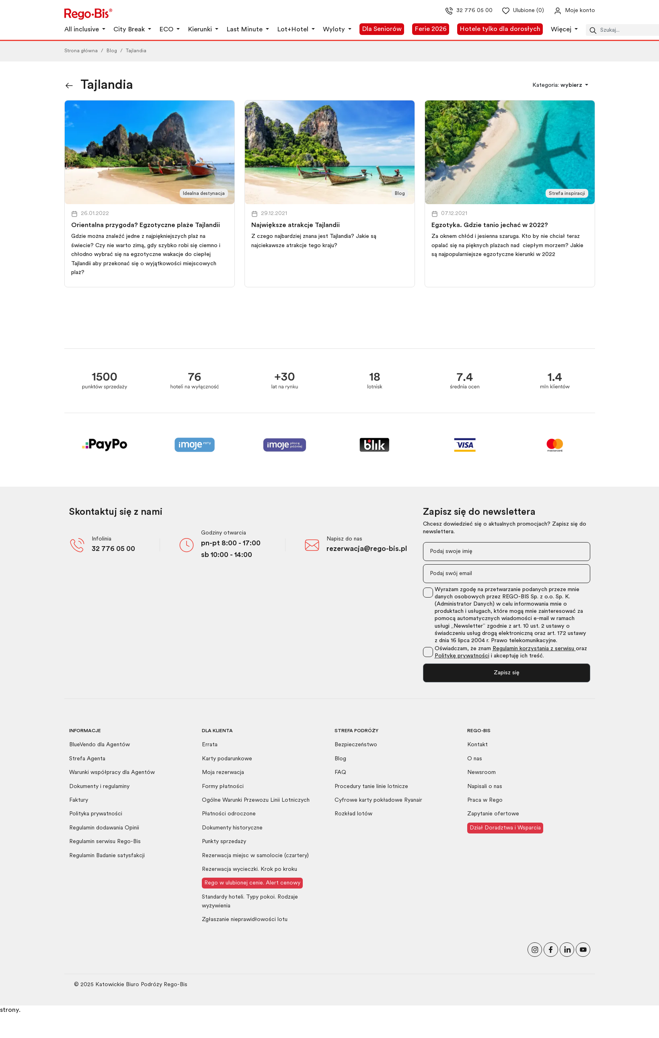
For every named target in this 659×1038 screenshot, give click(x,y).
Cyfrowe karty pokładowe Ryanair (378, 800)
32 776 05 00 (113, 549)
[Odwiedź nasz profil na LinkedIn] (567, 949)
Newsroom (481, 773)
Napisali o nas (484, 787)
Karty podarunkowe (227, 759)
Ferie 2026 (431, 29)
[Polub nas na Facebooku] (551, 949)
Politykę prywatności (462, 656)
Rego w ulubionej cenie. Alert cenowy (252, 883)
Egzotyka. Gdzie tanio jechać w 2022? (489, 225)
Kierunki (201, 30)
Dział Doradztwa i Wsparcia (505, 828)
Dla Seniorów (382, 29)
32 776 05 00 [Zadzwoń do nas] (462, 11)
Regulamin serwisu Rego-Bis (105, 842)
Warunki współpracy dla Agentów (112, 773)
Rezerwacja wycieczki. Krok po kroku (249, 869)
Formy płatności (223, 787)
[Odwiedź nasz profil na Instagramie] (535, 949)
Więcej (562, 30)
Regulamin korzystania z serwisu (534, 649)
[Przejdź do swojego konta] (568, 10)
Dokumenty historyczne (232, 828)
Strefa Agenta (87, 759)
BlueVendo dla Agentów (99, 745)
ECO (167, 30)
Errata (210, 745)
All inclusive (82, 30)
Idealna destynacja (204, 193)
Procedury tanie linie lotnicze (371, 787)
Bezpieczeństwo (356, 745)
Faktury (78, 800)
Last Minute (245, 30)
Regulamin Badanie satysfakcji (107, 856)
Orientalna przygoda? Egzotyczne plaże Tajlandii (145, 225)
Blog (112, 51)
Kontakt (477, 745)
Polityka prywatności (95, 814)
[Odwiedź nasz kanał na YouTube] (583, 949)
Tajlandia (136, 51)
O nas (474, 759)
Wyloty (335, 30)
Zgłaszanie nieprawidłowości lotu (244, 920)
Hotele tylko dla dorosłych (500, 29)
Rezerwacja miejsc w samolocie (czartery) (255, 856)
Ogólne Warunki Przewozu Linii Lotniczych (256, 800)
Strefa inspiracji (567, 193)
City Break (129, 30)
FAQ (340, 773)
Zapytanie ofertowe (493, 814)
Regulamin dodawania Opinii (104, 828)
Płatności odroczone (229, 814)
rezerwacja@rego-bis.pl (366, 549)
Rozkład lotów (353, 814)
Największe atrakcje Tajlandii (295, 225)
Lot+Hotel (293, 30)
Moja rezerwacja (223, 773)
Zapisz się (506, 673)
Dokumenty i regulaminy (99, 787)
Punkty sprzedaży (224, 842)
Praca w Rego (485, 800)
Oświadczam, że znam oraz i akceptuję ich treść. (511, 652)
